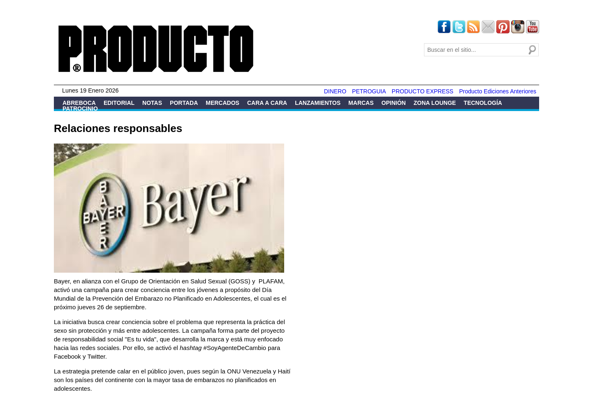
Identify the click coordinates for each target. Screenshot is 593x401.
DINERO (335, 91)
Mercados (222, 103)
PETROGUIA (369, 91)
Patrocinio (80, 108)
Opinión (394, 103)
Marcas (360, 103)
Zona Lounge (435, 103)
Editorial (119, 103)
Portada (184, 103)
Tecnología (483, 103)
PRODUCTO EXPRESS (423, 91)
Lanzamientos (318, 103)
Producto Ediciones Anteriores (497, 91)
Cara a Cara (267, 103)
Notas (152, 103)
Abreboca (79, 103)
